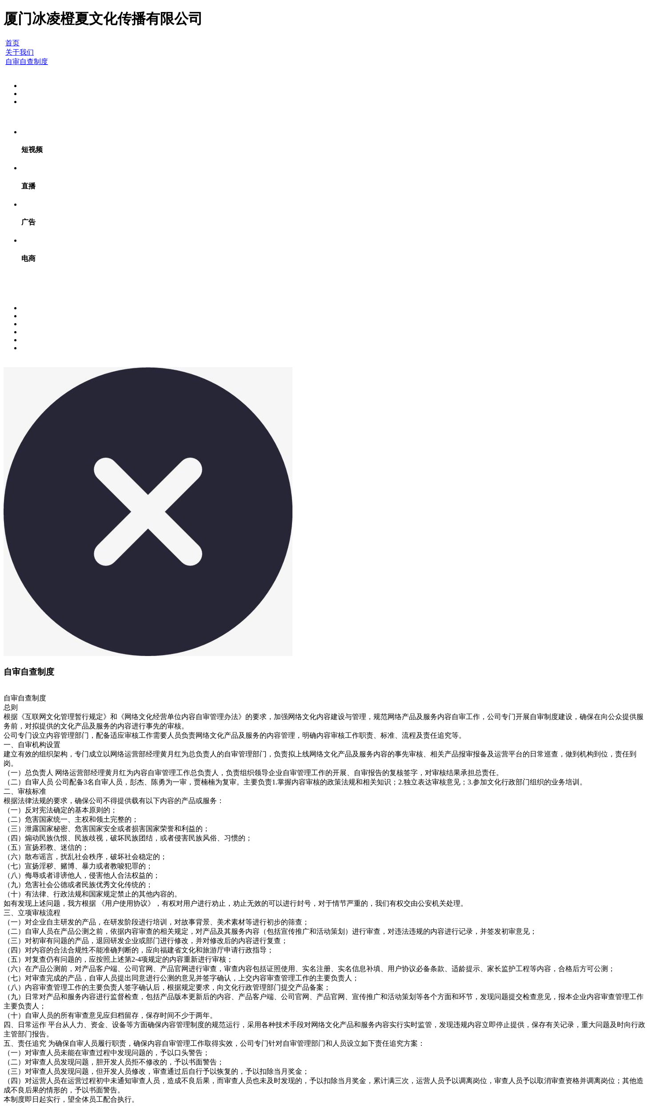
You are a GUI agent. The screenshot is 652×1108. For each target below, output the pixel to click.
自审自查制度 (26, 61)
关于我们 (19, 52)
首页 (12, 43)
